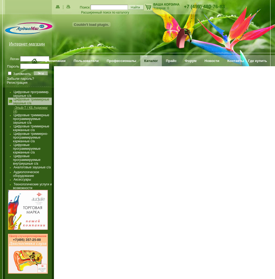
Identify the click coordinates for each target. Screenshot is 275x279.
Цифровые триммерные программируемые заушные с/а (31, 118)
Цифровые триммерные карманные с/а (31, 128)
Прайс (171, 61)
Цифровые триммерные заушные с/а (31, 101)
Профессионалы (121, 61)
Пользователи (86, 61)
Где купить (257, 61)
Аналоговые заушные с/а (32, 167)
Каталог (151, 61)
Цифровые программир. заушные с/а (31, 94)
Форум (191, 61)
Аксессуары (22, 179)
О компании (55, 61)
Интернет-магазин (27, 44)
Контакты (235, 61)
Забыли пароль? (20, 79)
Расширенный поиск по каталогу (105, 12)
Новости (212, 61)
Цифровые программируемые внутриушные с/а (26, 159)
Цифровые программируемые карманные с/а (26, 148)
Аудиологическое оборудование (26, 174)
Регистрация (17, 83)
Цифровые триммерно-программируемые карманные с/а (30, 137)
